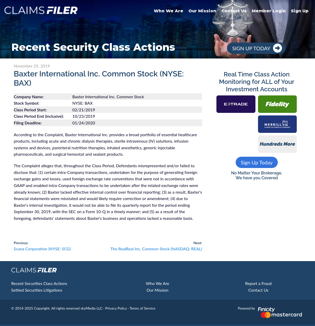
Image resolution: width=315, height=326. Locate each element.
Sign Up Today (251, 48)
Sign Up (300, 10)
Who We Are (168, 10)
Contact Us (234, 10)
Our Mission (202, 10)
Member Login (269, 10)
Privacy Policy (116, 308)
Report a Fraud (258, 283)
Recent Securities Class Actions (39, 283)
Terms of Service (142, 308)
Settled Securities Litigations (36, 290)
